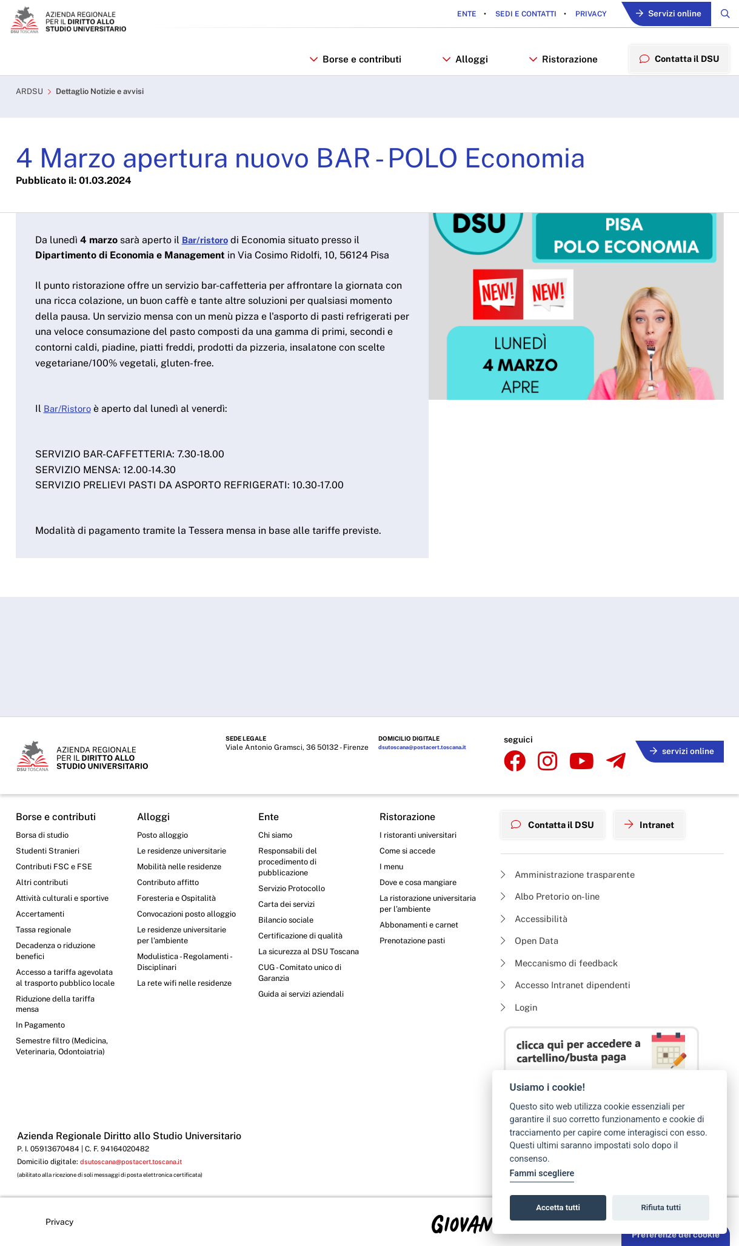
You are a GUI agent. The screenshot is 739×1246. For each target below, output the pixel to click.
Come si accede (410, 849)
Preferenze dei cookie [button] (676, 1234)
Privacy (583, 14)
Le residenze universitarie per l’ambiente (186, 950)
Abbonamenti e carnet (423, 940)
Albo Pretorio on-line (554, 890)
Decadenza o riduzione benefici (60, 955)
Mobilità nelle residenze (183, 866)
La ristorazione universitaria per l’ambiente (410, 911)
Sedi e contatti (517, 14)
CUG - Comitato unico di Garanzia (303, 991)
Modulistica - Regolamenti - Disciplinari (187, 980)
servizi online (679, 746)
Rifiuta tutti (661, 1207)
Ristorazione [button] (560, 63)
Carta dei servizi (288, 906)
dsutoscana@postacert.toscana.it (403, 748)
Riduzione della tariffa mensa (58, 1025)
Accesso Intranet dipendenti (572, 983)
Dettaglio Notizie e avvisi (107, 99)
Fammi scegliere (542, 1173)
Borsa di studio (44, 832)
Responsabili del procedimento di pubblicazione (289, 861)
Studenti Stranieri (49, 849)
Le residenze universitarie (186, 849)
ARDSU (30, 99)
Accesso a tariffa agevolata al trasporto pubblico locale (59, 990)
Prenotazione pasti (416, 956)
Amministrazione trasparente (573, 867)
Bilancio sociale (288, 923)
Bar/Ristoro (69, 416)
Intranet (659, 819)
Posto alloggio (165, 832)
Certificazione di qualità (304, 940)
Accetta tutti (558, 1207)
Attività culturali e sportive (65, 899)
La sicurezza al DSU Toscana (296, 963)
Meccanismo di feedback (565, 960)
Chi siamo (277, 832)
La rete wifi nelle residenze (169, 1008)
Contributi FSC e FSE (56, 866)
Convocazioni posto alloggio (175, 922)
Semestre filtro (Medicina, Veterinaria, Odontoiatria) (65, 1070)
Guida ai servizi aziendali (305, 1014)
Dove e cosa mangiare (423, 882)
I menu (393, 866)
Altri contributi (43, 882)
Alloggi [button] (464, 63)
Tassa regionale (46, 933)
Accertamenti (42, 916)
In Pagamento (43, 1047)
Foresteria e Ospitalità (179, 899)
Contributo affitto (170, 882)
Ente (459, 14)
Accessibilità (537, 913)
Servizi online (664, 15)
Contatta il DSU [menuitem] (677, 62)
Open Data (532, 937)
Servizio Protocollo (294, 890)
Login (520, 1006)
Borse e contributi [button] (355, 63)
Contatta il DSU (556, 819)
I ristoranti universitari (421, 832)
